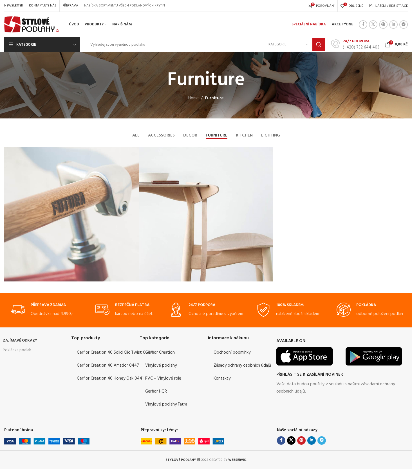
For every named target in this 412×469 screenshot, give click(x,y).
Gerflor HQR (156, 391)
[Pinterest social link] (383, 24)
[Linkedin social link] (393, 24)
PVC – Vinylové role (163, 378)
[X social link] (373, 24)
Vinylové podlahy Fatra (166, 404)
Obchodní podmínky (232, 352)
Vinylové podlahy (161, 365)
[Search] (205, 44)
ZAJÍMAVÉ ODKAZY (20, 341)
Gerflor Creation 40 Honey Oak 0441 (110, 378)
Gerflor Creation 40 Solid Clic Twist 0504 (115, 352)
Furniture (214, 98)
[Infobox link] (355, 44)
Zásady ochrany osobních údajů (242, 365)
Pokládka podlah (17, 350)
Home (193, 98)
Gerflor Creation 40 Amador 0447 (108, 365)
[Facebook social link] (363, 24)
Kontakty (222, 378)
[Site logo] (31, 24)
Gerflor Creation (160, 352)
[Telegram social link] (403, 24)
